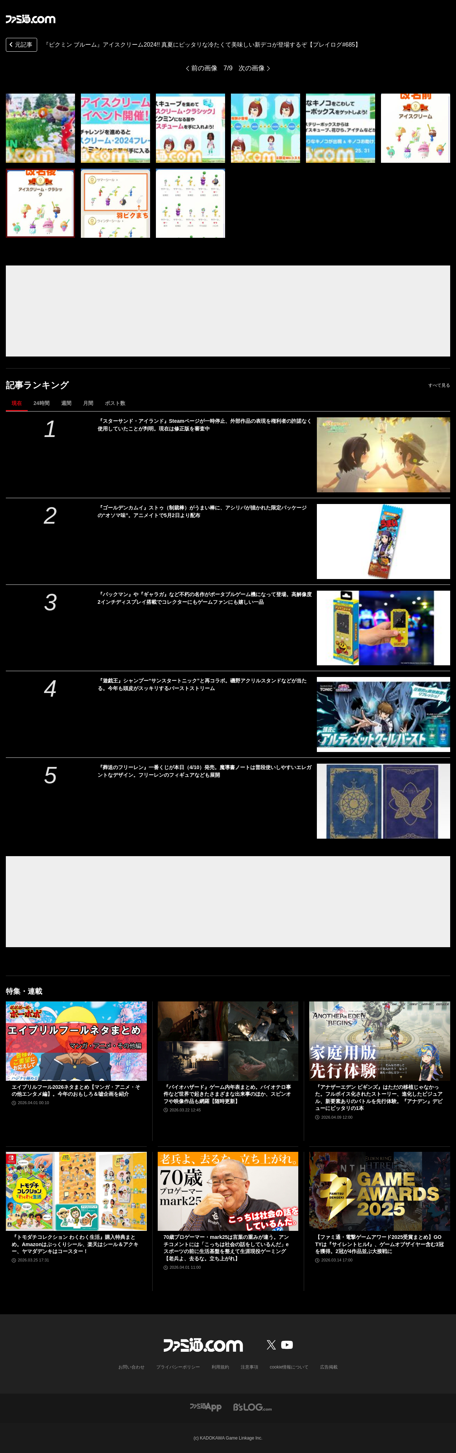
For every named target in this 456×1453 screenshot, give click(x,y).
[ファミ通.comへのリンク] (30, 19)
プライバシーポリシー (178, 1367)
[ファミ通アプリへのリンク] (205, 1406)
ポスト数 (115, 403)
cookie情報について (289, 1367)
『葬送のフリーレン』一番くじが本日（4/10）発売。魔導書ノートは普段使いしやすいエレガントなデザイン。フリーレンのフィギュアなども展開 (204, 771)
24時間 (42, 403)
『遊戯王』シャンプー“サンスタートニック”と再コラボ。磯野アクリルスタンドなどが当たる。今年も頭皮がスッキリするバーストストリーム (202, 684)
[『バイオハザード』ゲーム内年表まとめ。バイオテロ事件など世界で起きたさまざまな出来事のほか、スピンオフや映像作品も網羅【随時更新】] (228, 1041)
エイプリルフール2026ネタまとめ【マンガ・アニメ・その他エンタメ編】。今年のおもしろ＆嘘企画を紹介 (76, 1090)
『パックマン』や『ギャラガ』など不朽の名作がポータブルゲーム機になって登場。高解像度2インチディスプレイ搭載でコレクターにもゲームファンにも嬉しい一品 (205, 598)
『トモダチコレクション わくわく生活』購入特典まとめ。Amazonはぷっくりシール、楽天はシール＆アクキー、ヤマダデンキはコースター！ (75, 1244)
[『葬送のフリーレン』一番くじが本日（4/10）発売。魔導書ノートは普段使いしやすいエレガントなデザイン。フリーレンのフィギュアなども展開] (383, 801)
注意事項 (249, 1367)
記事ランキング (37, 385)
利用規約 (220, 1367)
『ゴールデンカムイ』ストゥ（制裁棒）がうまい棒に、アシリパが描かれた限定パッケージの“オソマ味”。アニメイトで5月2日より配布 (202, 511)
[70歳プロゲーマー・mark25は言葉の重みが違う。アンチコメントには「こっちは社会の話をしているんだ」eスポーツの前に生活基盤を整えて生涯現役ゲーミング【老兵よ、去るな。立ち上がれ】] (228, 1191)
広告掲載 (329, 1367)
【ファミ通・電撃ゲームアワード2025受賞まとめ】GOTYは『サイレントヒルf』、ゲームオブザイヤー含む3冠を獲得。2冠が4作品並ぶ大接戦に (379, 1244)
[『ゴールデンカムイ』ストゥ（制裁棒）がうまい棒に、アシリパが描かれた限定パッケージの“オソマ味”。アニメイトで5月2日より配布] (383, 541)
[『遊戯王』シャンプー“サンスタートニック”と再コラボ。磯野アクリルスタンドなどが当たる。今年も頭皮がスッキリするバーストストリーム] (383, 714)
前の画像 (204, 68)
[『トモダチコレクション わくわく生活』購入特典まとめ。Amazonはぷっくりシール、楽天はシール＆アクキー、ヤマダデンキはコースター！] (76, 1191)
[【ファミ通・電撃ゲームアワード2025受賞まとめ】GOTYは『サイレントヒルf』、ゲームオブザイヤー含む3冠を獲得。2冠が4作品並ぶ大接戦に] (379, 1191)
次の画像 (252, 68)
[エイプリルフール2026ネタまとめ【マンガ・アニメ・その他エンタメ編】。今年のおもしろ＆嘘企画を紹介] (76, 1040)
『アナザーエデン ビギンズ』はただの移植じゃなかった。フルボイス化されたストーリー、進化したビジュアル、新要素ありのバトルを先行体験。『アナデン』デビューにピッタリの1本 (379, 1097)
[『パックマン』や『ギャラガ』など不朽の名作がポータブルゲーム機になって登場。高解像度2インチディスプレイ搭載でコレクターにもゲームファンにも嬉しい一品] (383, 628)
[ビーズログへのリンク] (252, 1406)
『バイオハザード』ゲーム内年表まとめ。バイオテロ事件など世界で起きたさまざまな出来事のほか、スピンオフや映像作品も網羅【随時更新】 (227, 1094)
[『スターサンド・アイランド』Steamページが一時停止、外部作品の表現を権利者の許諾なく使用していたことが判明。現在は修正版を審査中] (383, 454)
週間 (66, 403)
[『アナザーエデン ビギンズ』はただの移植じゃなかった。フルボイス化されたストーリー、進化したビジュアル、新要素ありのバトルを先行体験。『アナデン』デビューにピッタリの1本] (379, 1040)
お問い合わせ (131, 1367)
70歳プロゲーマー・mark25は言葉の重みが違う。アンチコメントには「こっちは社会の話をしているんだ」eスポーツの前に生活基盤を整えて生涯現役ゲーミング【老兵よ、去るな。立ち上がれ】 (226, 1247)
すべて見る (439, 385)
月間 (88, 403)
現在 (17, 403)
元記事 (20, 45)
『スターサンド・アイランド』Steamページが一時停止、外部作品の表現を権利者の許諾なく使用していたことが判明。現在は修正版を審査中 (205, 425)
